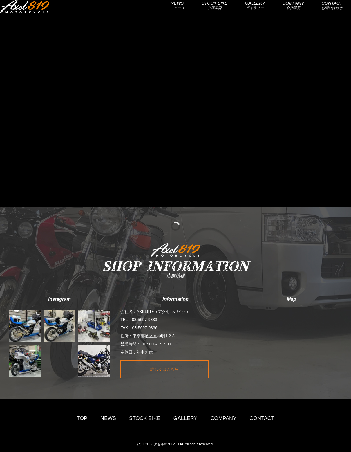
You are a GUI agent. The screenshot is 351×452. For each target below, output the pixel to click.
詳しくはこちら (164, 369)
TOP (82, 418)
